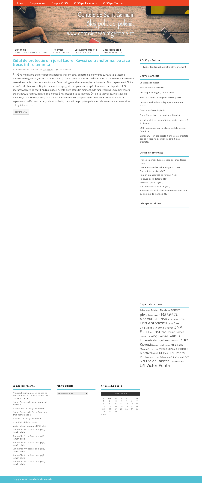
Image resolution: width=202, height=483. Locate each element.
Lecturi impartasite (86, 50)
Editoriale (31, 50)
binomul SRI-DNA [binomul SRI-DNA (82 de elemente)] (152, 319)
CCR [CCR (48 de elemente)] (183, 319)
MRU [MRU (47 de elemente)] (154, 353)
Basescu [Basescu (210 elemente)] (170, 314)
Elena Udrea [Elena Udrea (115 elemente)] (150, 331)
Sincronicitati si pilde (150, 171)
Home (19, 3)
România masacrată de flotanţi (155, 174)
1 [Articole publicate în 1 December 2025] (103, 401)
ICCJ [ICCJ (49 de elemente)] (155, 336)
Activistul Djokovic (148, 182)
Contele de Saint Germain (26, 69)
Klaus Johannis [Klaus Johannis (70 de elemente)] (162, 340)
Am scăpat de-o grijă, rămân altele (157, 92)
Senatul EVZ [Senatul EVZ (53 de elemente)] (182, 357)
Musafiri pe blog (112, 50)
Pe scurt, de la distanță (151, 178)
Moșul (15, 426)
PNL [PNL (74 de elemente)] (172, 353)
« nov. (103, 414)
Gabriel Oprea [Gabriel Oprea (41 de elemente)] (146, 336)
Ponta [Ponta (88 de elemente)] (180, 353)
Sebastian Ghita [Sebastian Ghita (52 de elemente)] (168, 357)
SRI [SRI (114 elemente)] (142, 361)
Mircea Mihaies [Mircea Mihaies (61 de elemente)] (168, 349)
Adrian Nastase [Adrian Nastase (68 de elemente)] (160, 310)
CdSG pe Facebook (85, 3)
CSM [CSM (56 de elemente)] (170, 323)
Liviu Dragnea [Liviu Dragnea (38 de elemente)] (164, 345)
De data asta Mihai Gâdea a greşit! (157, 167)
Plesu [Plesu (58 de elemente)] (166, 353)
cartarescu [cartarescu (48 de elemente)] (175, 319)
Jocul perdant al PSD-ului (152, 87)
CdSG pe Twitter (113, 3)
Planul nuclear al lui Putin (152, 186)
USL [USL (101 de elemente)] (143, 365)
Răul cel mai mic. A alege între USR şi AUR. (160, 97)
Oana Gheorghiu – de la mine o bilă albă (160, 115)
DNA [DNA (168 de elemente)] (177, 327)
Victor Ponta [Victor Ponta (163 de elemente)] (158, 365)
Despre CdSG (60, 3)
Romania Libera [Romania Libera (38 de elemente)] (152, 357)
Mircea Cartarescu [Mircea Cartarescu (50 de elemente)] (149, 349)
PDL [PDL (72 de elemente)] (160, 353)
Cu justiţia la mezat (149, 82)
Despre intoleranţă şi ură (152, 110)
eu (14, 422)
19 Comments (65, 69)
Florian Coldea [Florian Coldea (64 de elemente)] (175, 332)
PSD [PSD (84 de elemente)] (143, 357)
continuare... (21, 112)
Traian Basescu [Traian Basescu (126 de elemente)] (158, 360)
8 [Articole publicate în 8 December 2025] (103, 403)
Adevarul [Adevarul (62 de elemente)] (145, 310)
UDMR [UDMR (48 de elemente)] (175, 361)
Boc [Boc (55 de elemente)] (167, 319)
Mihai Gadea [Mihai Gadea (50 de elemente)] (177, 344)
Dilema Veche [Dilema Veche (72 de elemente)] (164, 328)
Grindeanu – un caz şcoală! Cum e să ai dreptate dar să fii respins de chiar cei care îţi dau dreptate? (164, 138)
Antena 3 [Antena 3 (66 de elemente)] (154, 315)
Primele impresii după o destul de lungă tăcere (163, 159)
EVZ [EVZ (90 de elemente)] (163, 331)
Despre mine (37, 3)
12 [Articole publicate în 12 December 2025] (126, 403)
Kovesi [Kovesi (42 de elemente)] (175, 340)
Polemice (61, 50)
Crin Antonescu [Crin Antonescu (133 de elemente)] (153, 323)
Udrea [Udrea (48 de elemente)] (181, 361)
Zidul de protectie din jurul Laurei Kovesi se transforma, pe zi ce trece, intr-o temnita (71, 62)
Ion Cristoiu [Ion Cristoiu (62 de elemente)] (165, 336)
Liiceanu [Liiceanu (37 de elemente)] (154, 345)
